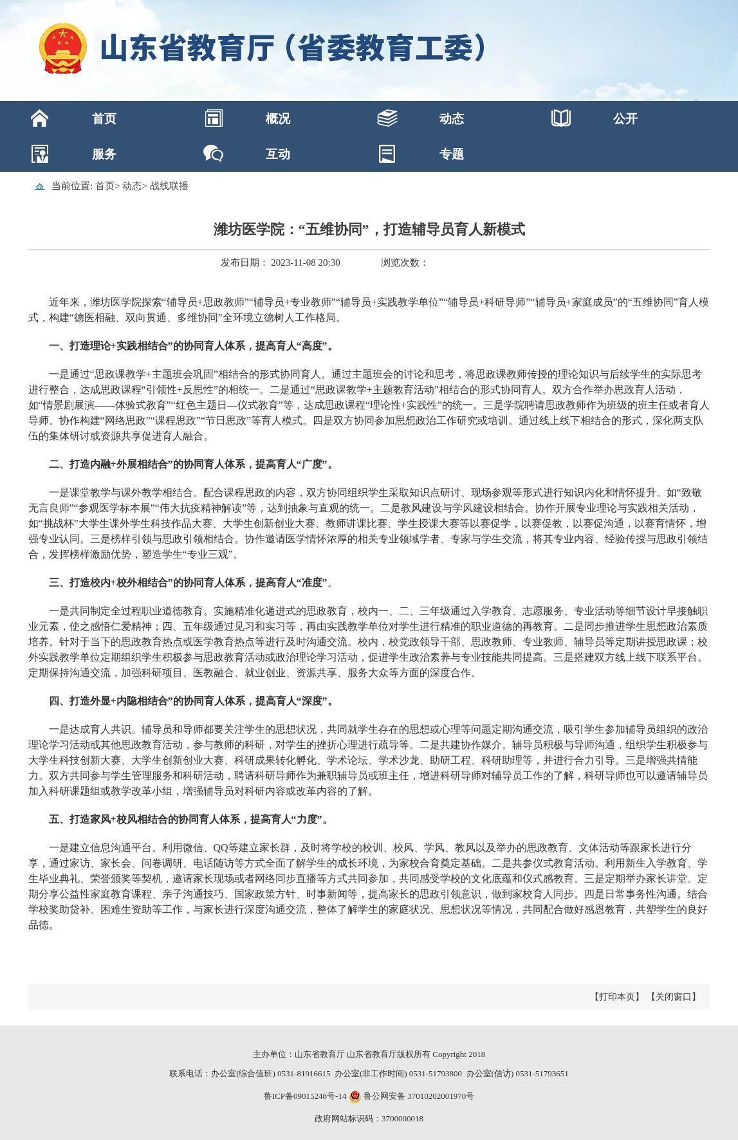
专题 (451, 154)
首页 (104, 118)
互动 (278, 154)
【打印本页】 (617, 997)
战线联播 (169, 186)
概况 (278, 118)
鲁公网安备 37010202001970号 (418, 1096)
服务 (104, 154)
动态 (451, 118)
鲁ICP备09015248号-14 (305, 1096)
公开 (625, 118)
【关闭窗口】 (674, 997)
